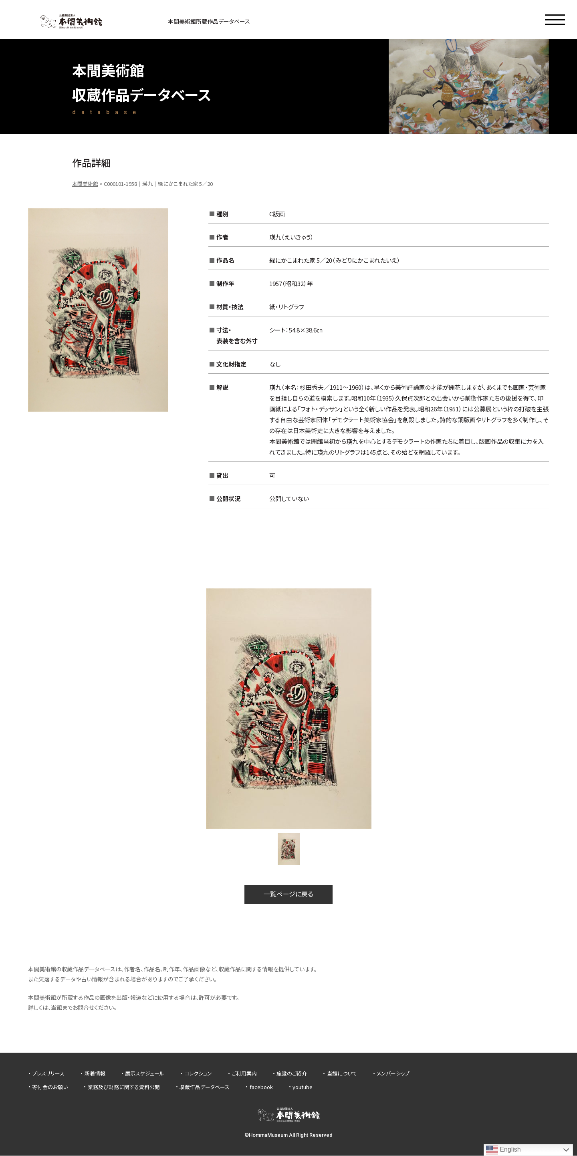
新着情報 (95, 1073)
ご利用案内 (244, 1073)
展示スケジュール (144, 1073)
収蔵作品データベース (205, 1087)
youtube (303, 1087)
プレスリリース (48, 1073)
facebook (261, 1087)
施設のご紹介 (291, 1073)
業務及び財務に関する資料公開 (124, 1087)
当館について (342, 1073)
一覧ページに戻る (288, 894)
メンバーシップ (393, 1073)
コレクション (198, 1073)
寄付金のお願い (50, 1087)
